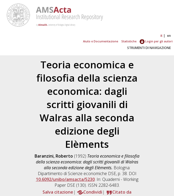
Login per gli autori (156, 41)
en (169, 35)
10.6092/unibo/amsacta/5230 (65, 179)
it (161, 35)
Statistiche (128, 41)
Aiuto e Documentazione (100, 41)
